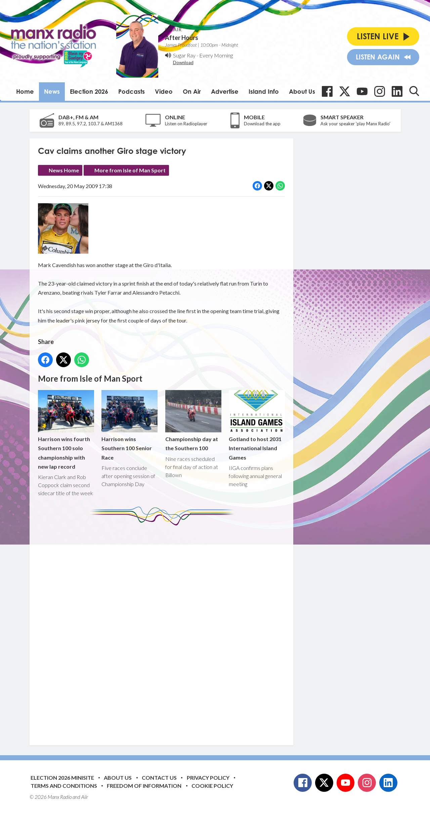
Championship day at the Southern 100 (193, 420)
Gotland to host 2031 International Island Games (256, 425)
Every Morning (216, 55)
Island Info (264, 91)
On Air (192, 91)
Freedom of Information (144, 785)
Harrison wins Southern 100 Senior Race (129, 425)
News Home (64, 170)
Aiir (84, 797)
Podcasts (131, 91)
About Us (302, 91)
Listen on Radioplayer (186, 123)
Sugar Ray (184, 55)
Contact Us (159, 777)
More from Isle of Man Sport (130, 170)
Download (183, 62)
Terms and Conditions (64, 785)
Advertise (225, 91)
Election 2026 (89, 91)
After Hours (181, 37)
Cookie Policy (212, 785)
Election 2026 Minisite (62, 777)
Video (164, 91)
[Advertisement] (164, 630)
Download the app (262, 123)
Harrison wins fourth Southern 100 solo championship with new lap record (66, 430)
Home (25, 91)
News (52, 91)
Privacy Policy (208, 777)
